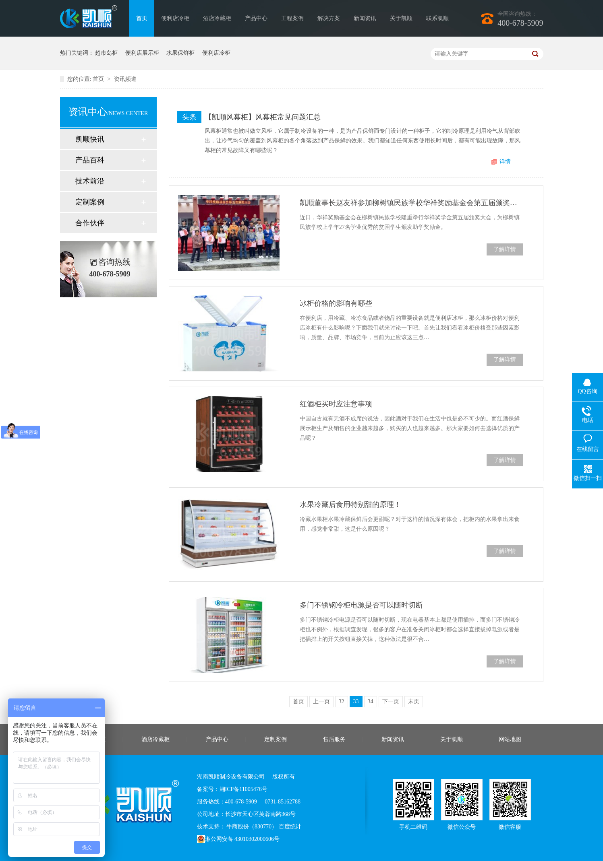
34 (370, 701)
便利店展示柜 (142, 53)
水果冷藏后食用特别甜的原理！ (350, 505)
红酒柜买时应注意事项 (336, 404)
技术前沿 (89, 181)
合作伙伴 (89, 223)
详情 (505, 162)
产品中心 (256, 18)
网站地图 (510, 739)
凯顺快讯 (89, 139)
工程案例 (292, 18)
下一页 (390, 701)
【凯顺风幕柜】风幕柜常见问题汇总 (263, 117)
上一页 (321, 701)
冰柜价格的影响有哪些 (336, 303)
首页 (141, 18)
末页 (413, 701)
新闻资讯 (365, 18)
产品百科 (89, 160)
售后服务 (334, 739)
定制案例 (89, 202)
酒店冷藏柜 (217, 18)
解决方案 (328, 18)
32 (341, 701)
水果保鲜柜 (180, 53)
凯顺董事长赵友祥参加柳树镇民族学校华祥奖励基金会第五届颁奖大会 (411, 203)
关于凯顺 (401, 18)
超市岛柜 (106, 53)
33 (356, 701)
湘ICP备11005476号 (243, 789)
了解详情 (504, 249)
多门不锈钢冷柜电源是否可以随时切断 (361, 605)
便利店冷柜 (175, 18)
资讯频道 (125, 79)
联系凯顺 (437, 18)
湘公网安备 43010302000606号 (238, 839)
